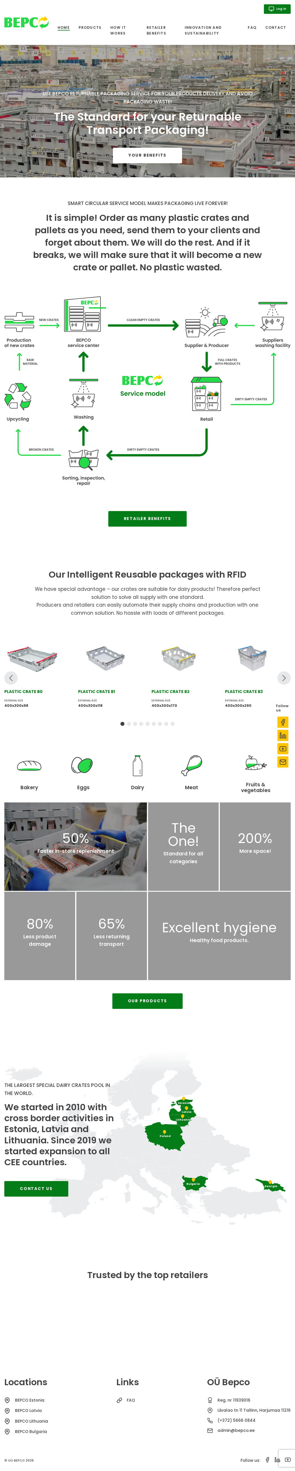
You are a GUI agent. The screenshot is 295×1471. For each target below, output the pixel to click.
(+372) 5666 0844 (237, 1420)
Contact (275, 27)
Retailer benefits (156, 30)
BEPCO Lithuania (31, 1421)
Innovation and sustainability (203, 30)
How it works (118, 30)
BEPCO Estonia (29, 1400)
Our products (147, 1001)
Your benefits (147, 155)
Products (90, 27)
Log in (277, 9)
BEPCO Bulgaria (31, 1431)
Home (64, 28)
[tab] (122, 724)
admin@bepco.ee (236, 1430)
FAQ (252, 27)
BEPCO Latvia (28, 1410)
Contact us (36, 1188)
